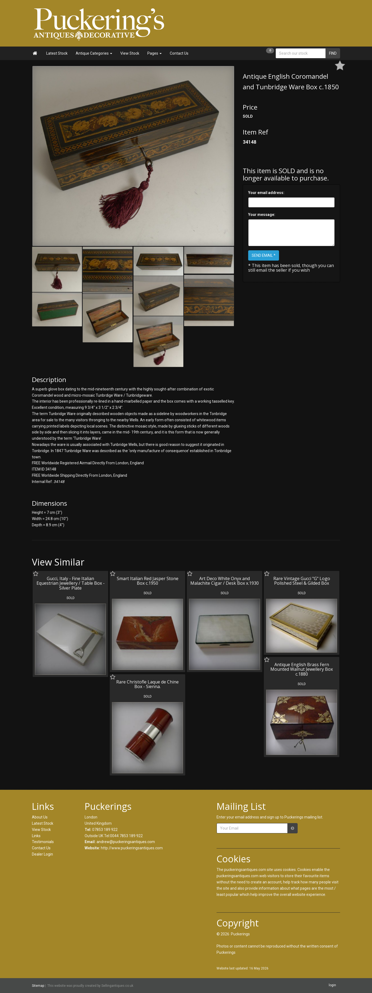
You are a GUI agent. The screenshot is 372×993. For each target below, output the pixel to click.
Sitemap (38, 986)
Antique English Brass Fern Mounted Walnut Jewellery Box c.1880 (301, 669)
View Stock (129, 53)
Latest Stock (57, 53)
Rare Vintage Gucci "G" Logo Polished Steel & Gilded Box (301, 581)
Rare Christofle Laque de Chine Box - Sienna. (147, 684)
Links (36, 836)
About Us (40, 817)
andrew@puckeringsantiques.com (126, 842)
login (332, 985)
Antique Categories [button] (94, 53)
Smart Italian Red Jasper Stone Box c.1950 (147, 581)
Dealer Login (42, 854)
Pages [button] (154, 53)
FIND (333, 53)
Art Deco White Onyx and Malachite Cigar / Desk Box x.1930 (224, 581)
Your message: (261, 214)
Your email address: (266, 192)
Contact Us (179, 53)
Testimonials (43, 842)
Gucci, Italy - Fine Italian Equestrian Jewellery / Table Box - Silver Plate (70, 583)
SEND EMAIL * (263, 255)
